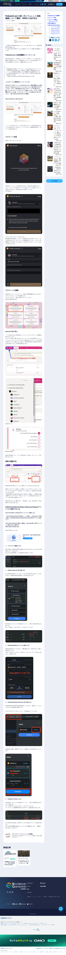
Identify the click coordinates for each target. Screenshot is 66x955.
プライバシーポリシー (37, 896)
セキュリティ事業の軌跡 (51, 924)
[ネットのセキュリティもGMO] (10, 1)
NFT (30, 4)
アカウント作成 (52, 17)
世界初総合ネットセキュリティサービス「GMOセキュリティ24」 (10, 923)
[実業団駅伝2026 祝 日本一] (57, 1)
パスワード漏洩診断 (24, 923)
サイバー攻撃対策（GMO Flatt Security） (34, 924)
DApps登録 (43, 886)
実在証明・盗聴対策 (4, 924)
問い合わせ (42, 883)
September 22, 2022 (29, 76)
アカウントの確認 (52, 19)
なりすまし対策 (43, 924)
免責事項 (29, 896)
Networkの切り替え (53, 21)
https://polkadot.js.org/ (11, 299)
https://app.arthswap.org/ (12, 526)
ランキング (18, 4)
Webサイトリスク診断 (32, 923)
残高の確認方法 (52, 23)
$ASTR (9, 70)
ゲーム (24, 4)
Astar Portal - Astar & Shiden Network (31, 535)
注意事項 (45, 896)
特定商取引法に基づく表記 (54, 896)
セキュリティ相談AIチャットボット (42, 923)
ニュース (29, 892)
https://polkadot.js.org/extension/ (14, 99)
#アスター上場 (11, 74)
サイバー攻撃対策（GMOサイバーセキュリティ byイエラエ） (17, 924)
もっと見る (54, 181)
